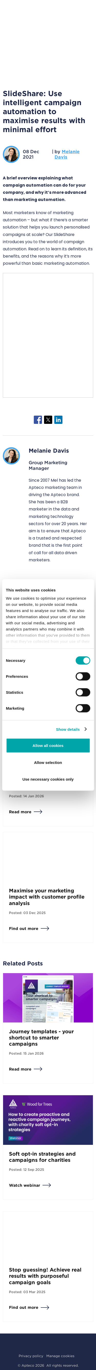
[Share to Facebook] (38, 420)
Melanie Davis (67, 154)
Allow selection (48, 762)
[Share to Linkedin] (58, 420)
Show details (68, 729)
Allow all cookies (48, 745)
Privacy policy (31, 1356)
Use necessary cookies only (47, 779)
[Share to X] (48, 420)
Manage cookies (60, 1356)
